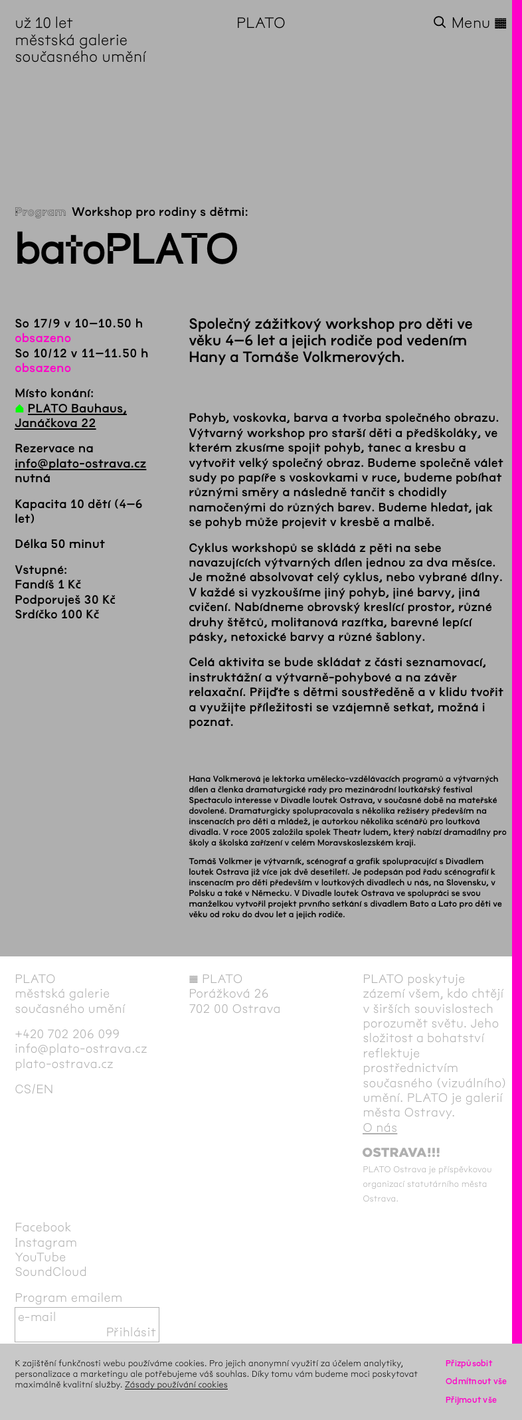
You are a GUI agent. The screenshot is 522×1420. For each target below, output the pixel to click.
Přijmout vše (471, 1400)
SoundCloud (51, 1272)
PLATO (261, 23)
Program (40, 212)
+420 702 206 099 (67, 1034)
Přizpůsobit (469, 1363)
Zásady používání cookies (176, 1384)
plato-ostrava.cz (64, 1064)
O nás (380, 1127)
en (44, 1089)
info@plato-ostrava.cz (80, 463)
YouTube (40, 1257)
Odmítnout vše (476, 1381)
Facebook (43, 1227)
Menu (479, 23)
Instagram (46, 1242)
